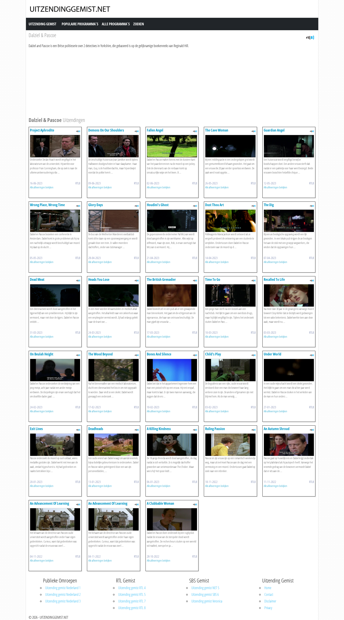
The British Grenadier (161, 279)
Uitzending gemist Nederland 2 (63, 594)
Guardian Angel (274, 130)
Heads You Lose (98, 279)
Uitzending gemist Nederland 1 (63, 587)
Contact (268, 594)
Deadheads (95, 428)
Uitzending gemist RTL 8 (131, 607)
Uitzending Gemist (42, 24)
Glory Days (95, 204)
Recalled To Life (274, 279)
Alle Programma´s (116, 24)
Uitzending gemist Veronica (206, 601)
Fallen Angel (155, 130)
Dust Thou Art (214, 204)
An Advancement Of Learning (49, 503)
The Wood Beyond (100, 354)
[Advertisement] (162, 82)
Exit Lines (36, 428)
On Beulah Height (41, 354)
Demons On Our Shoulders (106, 130)
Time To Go (212, 279)
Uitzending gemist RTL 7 (131, 601)
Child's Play (213, 354)
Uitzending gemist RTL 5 (131, 594)
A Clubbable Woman (160, 503)
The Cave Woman (216, 130)
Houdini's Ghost (158, 204)
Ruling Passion (215, 428)
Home (267, 587)
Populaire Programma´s (80, 24)
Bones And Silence (159, 354)
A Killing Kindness (159, 428)
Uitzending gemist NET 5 (205, 587)
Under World (272, 354)
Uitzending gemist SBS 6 (205, 594)
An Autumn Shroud (276, 428)
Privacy (268, 607)
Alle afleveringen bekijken (41, 187)
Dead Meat (37, 279)
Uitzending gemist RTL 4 (131, 587)
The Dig (269, 204)
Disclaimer (270, 601)
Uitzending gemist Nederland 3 (63, 601)
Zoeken (138, 24)
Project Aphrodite (42, 130)
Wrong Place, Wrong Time (47, 204)
